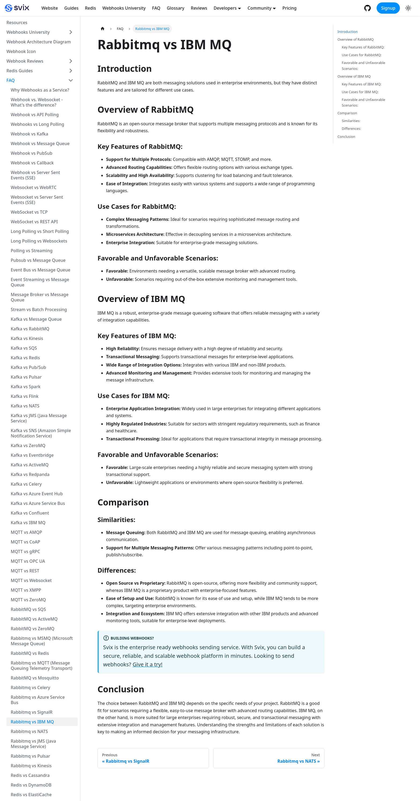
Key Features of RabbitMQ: (363, 47)
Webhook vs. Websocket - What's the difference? (37, 102)
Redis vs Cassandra (30, 775)
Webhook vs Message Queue (40, 143)
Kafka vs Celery (26, 484)
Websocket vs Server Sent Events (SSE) (37, 199)
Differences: (351, 128)
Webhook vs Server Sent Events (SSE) (35, 175)
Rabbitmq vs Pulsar (30, 756)
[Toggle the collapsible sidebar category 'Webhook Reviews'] (71, 61)
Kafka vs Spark (25, 387)
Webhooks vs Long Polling (37, 124)
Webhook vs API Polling (35, 115)
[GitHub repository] (368, 8)
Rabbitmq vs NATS (29, 731)
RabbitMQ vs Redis (30, 653)
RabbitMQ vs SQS (28, 609)
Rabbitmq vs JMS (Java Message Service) (33, 743)
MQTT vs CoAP (25, 542)
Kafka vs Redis (25, 358)
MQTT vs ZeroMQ (28, 600)
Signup (388, 8)
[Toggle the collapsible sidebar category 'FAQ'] (71, 80)
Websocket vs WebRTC (34, 187)
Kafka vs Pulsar (26, 377)
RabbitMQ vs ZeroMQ (32, 629)
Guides (71, 8)
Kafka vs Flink (25, 396)
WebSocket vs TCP (29, 212)
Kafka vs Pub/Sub (28, 367)
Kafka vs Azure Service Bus (38, 503)
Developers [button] (225, 8)
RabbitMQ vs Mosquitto (35, 678)
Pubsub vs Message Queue (38, 260)
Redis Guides (19, 71)
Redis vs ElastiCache (31, 795)
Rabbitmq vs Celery (30, 687)
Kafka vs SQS (24, 348)
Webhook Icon (21, 51)
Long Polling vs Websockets (39, 241)
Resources (16, 22)
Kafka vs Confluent (30, 513)
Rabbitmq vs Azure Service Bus (38, 699)
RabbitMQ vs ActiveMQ (34, 619)
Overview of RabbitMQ (356, 39)
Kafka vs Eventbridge (32, 455)
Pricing (289, 8)
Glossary (176, 8)
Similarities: (351, 120)
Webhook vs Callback (32, 163)
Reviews (199, 8)
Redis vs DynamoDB (31, 785)
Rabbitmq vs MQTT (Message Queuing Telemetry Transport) (41, 665)
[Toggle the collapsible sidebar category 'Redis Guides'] (71, 70)
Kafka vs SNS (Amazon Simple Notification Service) (41, 433)
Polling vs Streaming (31, 251)
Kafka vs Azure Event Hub (37, 494)
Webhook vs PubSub (31, 153)
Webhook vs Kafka (29, 134)
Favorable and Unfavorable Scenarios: (363, 65)
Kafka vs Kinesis (27, 338)
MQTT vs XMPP (26, 590)
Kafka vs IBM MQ (28, 523)
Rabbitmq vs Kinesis (31, 766)
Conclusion (346, 136)
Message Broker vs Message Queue (40, 297)
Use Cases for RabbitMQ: (362, 54)
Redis (90, 8)
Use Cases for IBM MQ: (360, 91)
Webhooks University (124, 8)
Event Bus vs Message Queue (40, 270)
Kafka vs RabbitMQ (30, 329)
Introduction (348, 31)
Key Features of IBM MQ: (361, 84)
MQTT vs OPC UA (28, 561)
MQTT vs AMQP (26, 532)
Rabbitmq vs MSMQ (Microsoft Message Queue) (42, 641)
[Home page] (103, 29)
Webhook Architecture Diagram (38, 42)
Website (50, 8)
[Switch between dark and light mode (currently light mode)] (408, 8)
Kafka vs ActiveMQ (29, 465)
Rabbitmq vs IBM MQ (32, 722)
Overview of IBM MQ (354, 76)
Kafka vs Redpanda (30, 474)
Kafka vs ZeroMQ (28, 445)
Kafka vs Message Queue (36, 319)
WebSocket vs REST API (34, 222)
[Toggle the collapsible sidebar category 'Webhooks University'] (71, 32)
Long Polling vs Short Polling (40, 231)
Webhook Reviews (24, 61)
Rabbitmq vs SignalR (31, 712)
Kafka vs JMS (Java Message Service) (39, 418)
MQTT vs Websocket (31, 580)
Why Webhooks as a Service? (40, 90)
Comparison (347, 113)
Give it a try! (147, 664)
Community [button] (259, 8)
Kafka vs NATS (25, 406)
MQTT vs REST (25, 571)
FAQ (156, 8)
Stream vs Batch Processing (39, 309)
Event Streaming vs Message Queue (40, 282)
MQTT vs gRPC (25, 551)
